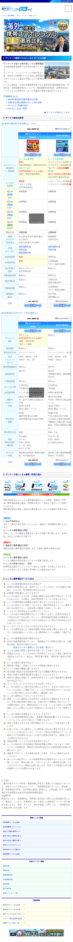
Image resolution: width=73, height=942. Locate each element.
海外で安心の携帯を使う (12, 836)
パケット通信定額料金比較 (12, 918)
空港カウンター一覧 (10, 893)
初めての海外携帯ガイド (12, 831)
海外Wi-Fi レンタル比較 (11, 905)
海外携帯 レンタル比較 (11, 822)
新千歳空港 (7, 888)
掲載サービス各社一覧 (11, 923)
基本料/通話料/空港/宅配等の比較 (23, 99)
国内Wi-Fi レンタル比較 (11, 909)
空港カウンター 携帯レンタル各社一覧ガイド (33, 647)
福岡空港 (6, 884)
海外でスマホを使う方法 (12, 914)
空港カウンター (33, 533)
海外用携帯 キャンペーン (12, 827)
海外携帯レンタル (14, 15)
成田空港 (6, 866)
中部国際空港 (8, 879)
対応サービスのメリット (12, 845)
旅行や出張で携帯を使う (12, 840)
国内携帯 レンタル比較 (11, 854)
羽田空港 (23, 250)
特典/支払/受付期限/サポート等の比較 (25, 102)
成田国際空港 (25, 247)
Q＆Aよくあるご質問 (17, 108)
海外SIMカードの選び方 (11, 849)
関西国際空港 (25, 253)
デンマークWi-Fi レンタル (58, 112)
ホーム (4, 15)
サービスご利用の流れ (18, 105)
